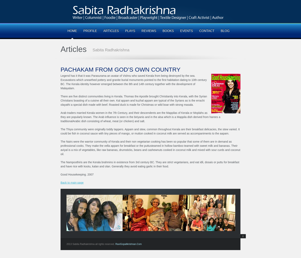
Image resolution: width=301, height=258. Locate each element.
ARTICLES (111, 31)
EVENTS (186, 31)
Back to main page (72, 182)
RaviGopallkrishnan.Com (128, 244)
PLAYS (130, 31)
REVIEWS (149, 31)
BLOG (225, 31)
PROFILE (90, 31)
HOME (72, 31)
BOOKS (168, 31)
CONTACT (206, 31)
